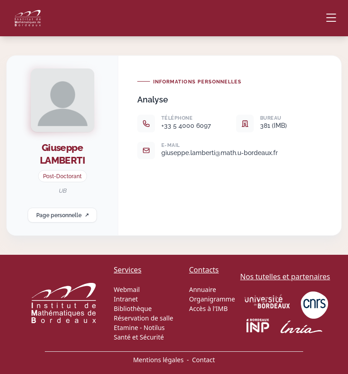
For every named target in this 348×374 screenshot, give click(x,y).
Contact (203, 359)
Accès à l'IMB (208, 308)
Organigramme (212, 299)
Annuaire (202, 289)
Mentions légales (158, 359)
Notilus (154, 327)
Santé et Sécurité (139, 337)
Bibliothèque (133, 308)
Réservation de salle (143, 318)
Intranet (126, 299)
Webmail (127, 289)
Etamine (126, 327)
